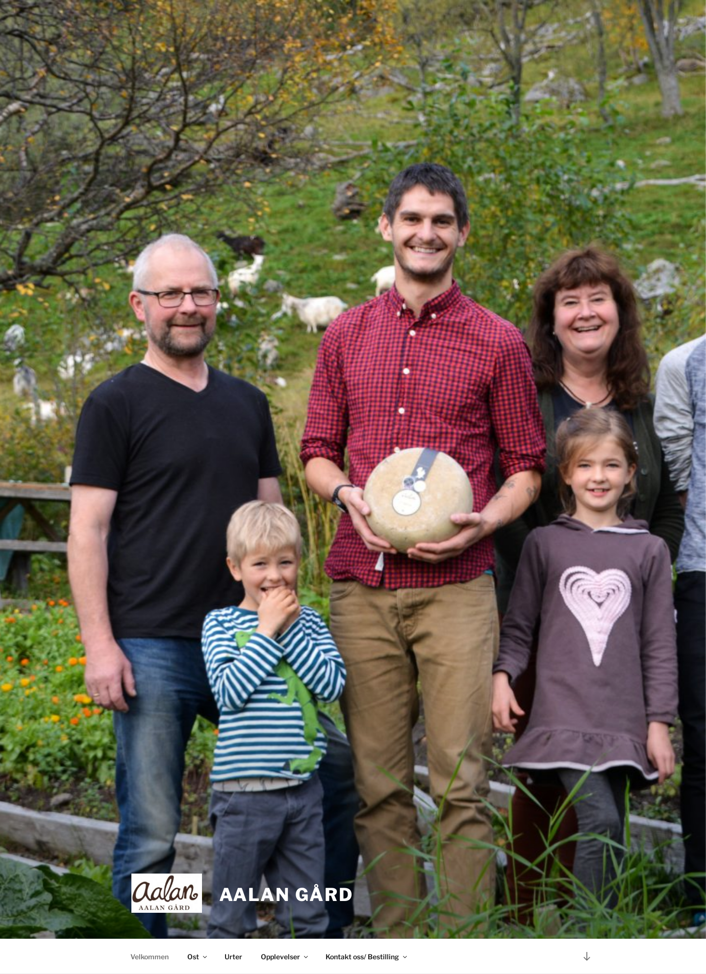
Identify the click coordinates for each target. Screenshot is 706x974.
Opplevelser (285, 956)
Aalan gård (286, 894)
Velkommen (149, 956)
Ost (197, 956)
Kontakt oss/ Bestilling (367, 956)
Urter (233, 956)
